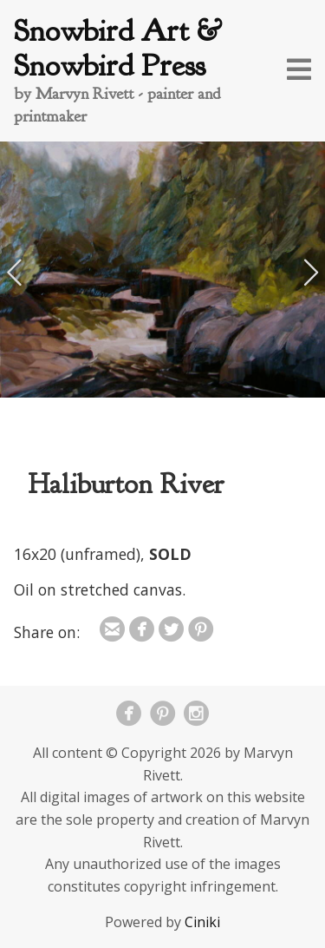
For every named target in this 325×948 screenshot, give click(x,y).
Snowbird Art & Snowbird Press (118, 48)
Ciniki (202, 922)
